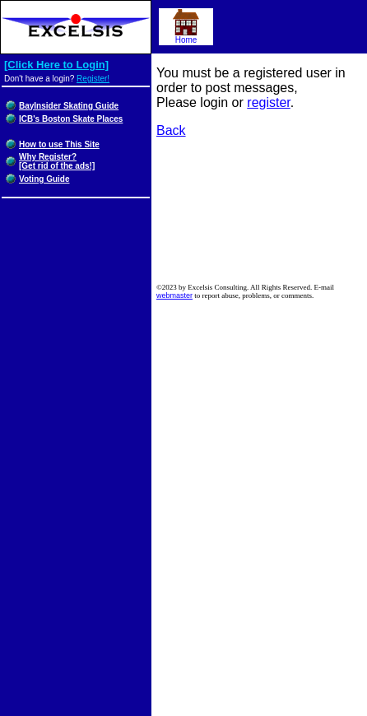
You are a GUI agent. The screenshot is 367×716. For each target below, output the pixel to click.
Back (171, 130)
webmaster (174, 295)
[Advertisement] (262, 213)
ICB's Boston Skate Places (71, 118)
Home (186, 36)
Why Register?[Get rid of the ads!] (57, 161)
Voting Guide (44, 179)
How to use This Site (59, 144)
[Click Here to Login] (56, 64)
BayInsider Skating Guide (68, 105)
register (268, 102)
